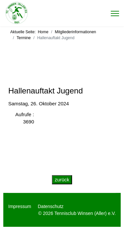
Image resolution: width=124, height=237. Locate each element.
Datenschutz (50, 206)
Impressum (19, 206)
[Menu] (115, 13)
